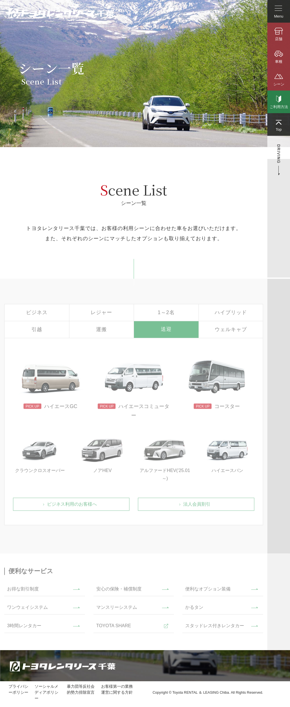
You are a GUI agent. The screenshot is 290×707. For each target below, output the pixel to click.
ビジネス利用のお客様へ (72, 505)
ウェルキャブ (231, 331)
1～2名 (166, 314)
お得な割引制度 (23, 590)
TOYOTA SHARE (113, 627)
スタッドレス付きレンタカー (214, 627)
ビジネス (37, 314)
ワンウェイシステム (27, 609)
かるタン (194, 609)
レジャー (101, 314)
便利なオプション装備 (208, 590)
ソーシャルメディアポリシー (46, 692)
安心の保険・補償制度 (119, 590)
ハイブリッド (231, 314)
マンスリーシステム (116, 609)
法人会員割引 (196, 505)
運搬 (101, 331)
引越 (36, 331)
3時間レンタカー (24, 627)
